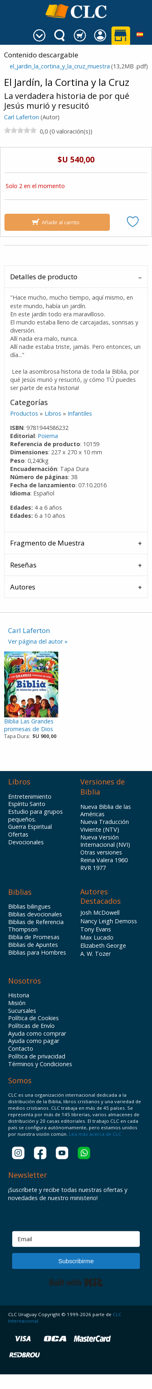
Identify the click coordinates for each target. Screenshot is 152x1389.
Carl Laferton (21, 117)
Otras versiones (101, 852)
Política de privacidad (36, 1056)
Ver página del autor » (38, 641)
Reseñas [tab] (23, 565)
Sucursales (22, 1010)
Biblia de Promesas (34, 937)
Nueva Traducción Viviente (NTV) (104, 825)
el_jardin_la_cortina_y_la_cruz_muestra (60, 66)
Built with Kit (76, 1282)
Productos (24, 413)
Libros (53, 413)
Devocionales (26, 842)
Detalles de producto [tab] (43, 276)
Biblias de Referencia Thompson (36, 925)
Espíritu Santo (26, 804)
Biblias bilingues (29, 906)
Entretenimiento (29, 796)
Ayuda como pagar (33, 1041)
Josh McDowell (100, 912)
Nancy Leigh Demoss (108, 921)
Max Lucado (96, 937)
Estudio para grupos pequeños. (35, 815)
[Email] (76, 1239)
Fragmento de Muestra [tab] (47, 543)
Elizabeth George (103, 945)
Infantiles (80, 413)
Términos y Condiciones (40, 1064)
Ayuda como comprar (37, 1033)
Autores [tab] (22, 587)
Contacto (20, 1048)
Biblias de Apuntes (33, 945)
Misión (17, 1003)
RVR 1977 (93, 868)
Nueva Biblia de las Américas (105, 810)
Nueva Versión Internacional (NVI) (105, 841)
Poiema (48, 436)
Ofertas (18, 834)
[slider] (20, 130)
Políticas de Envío (31, 1026)
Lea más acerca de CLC (95, 1134)
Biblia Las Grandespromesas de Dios (29, 725)
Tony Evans (95, 929)
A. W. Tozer (95, 953)
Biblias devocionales (35, 914)
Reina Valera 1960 (104, 860)
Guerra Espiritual (30, 826)
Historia (18, 995)
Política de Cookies (33, 1018)
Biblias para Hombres (37, 952)
